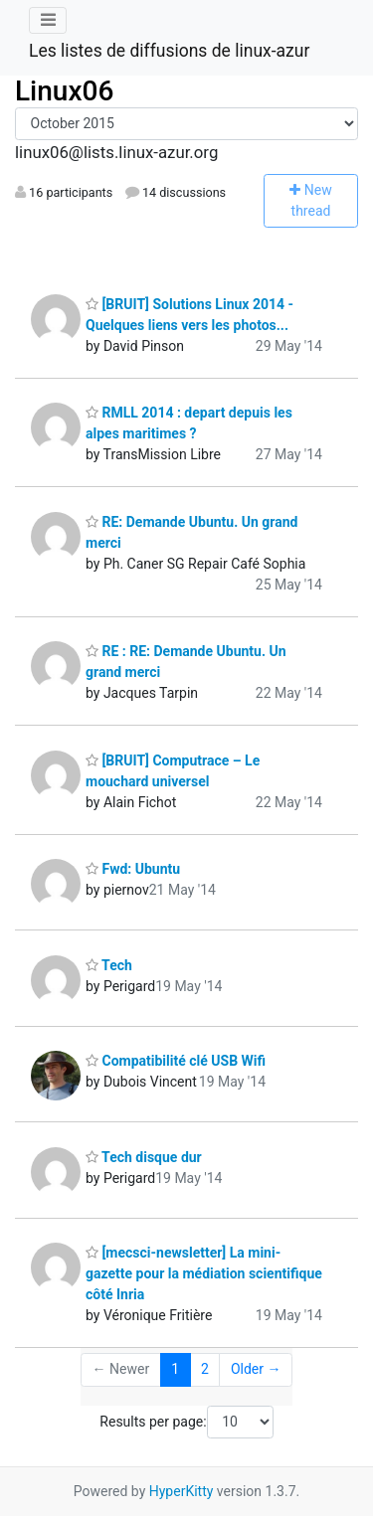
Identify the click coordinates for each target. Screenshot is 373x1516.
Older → (256, 1369)
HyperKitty (181, 1491)
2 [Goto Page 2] (205, 1369)
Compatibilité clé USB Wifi (176, 1061)
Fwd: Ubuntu (133, 869)
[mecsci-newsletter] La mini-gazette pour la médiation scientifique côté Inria (204, 1273)
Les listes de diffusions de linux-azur (169, 51)
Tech (109, 965)
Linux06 (64, 91)
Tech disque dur (144, 1157)
